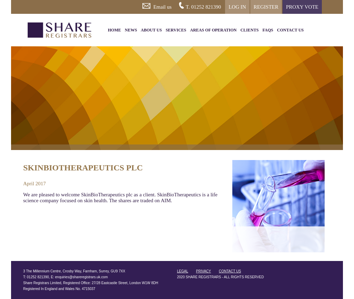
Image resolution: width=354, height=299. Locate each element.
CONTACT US (290, 30)
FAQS (267, 30)
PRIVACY (203, 271)
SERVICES (176, 30)
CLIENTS (249, 30)
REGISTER (266, 7)
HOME (114, 30)
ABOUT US (151, 30)
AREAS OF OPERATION (213, 30)
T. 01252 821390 (200, 6)
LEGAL (182, 271)
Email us (157, 6)
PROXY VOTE (302, 7)
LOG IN (237, 7)
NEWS (131, 30)
